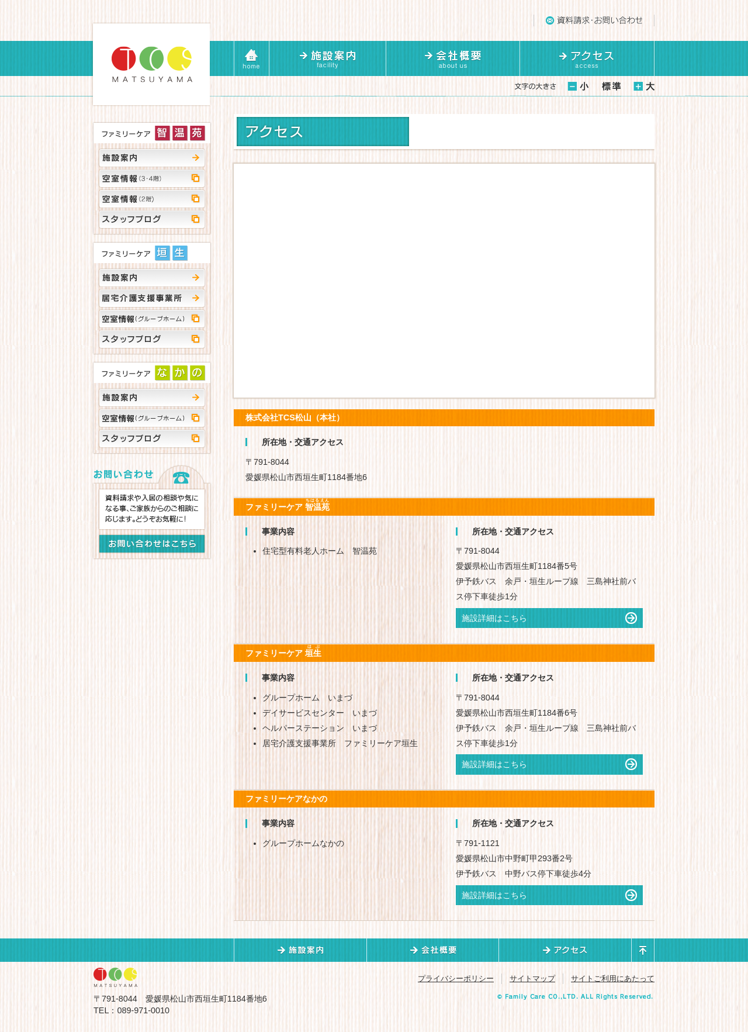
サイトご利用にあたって (612, 978)
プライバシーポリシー (456, 978)
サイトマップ (532, 978)
